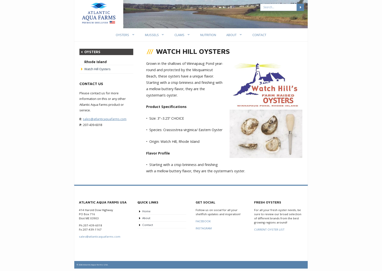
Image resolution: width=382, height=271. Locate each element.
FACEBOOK (203, 221)
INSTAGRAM (204, 228)
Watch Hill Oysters (97, 69)
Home (146, 211)
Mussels (152, 35)
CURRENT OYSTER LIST (269, 229)
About (231, 35)
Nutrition (208, 35)
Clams (179, 35)
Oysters (122, 35)
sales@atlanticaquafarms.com (104, 119)
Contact (259, 35)
